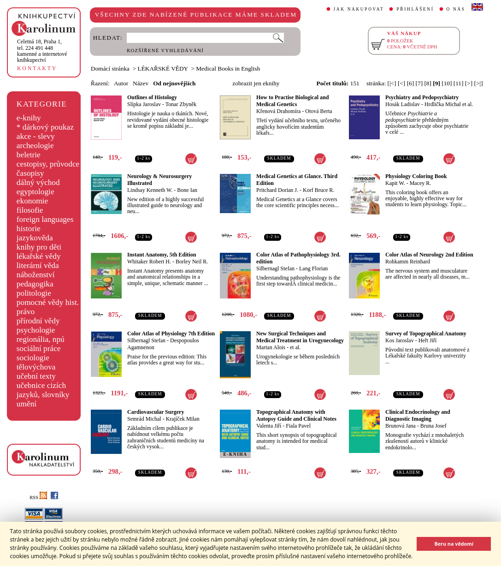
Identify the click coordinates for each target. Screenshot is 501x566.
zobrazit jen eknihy (255, 83)
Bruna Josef (433, 426)
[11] (459, 83)
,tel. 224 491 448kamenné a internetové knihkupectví (42, 50)
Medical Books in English (228, 68)
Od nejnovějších (174, 83)
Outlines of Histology (152, 97)
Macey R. (420, 183)
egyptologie (35, 191)
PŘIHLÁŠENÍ (415, 9)
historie (29, 228)
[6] (410, 83)
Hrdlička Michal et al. (448, 104)
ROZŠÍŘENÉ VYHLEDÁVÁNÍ (165, 50)
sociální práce (39, 348)
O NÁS (456, 9)
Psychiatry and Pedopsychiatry (422, 97)
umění (26, 403)
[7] (419, 83)
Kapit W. (395, 183)
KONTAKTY (37, 68)
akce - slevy (36, 136)
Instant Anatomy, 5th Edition (161, 254)
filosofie (30, 210)
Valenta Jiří (268, 426)
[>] (468, 83)
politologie (34, 293)
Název (140, 83)
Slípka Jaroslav (144, 104)
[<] (401, 83)
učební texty (36, 376)
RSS (38, 497)
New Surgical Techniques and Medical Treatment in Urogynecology (300, 337)
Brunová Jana (400, 426)
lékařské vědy (39, 256)
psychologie (36, 330)
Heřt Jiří (427, 340)
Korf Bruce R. (318, 190)
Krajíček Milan (183, 419)
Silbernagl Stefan (275, 268)
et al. (295, 347)
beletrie (29, 154)
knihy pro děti (39, 247)
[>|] (478, 83)
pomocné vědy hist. (48, 302)
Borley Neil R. (192, 261)
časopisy (30, 173)
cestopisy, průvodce (48, 164)
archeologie (35, 145)
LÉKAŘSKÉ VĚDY (163, 68)
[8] (427, 83)
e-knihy (29, 117)
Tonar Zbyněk (180, 104)
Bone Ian (187, 190)
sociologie (33, 357)
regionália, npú (41, 339)
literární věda (38, 265)
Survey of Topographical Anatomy (425, 333)
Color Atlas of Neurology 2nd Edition (429, 254)
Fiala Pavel (298, 426)
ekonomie (32, 201)
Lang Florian (313, 268)
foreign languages (45, 219)
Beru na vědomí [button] (453, 543)
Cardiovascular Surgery (155, 412)
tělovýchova (36, 367)
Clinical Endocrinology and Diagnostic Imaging (417, 415)
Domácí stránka (110, 68)
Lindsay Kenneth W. (149, 190)
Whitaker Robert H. (149, 261)
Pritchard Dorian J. (277, 190)
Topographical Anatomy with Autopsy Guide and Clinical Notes (296, 415)
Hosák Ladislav (402, 104)
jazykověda (35, 237)
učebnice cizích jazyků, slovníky (43, 390)
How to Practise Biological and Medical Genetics (292, 100)
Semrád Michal (144, 419)
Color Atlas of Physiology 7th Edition (171, 333)
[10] (447, 83)
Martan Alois (270, 347)
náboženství (36, 274)
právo (26, 311)
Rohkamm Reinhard (407, 261)
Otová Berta (318, 111)
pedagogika (35, 284)
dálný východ (38, 182)
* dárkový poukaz (45, 127)
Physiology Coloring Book (416, 176)
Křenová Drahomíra (278, 111)
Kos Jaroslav (399, 340)
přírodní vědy (38, 320)
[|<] (391, 83)
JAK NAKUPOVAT (359, 9)
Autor (121, 83)
